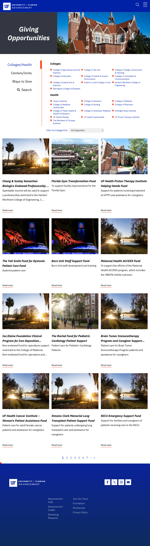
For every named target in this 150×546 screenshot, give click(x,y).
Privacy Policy (80, 512)
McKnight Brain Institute (125, 111)
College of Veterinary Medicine (97, 111)
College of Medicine (123, 101)
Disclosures (79, 507)
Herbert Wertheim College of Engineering (127, 84)
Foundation (79, 503)
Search (24, 89)
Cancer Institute (60, 101)
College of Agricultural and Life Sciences (66, 71)
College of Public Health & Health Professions (64, 112)
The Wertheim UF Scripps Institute (64, 122)
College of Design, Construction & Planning (128, 71)
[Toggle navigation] (145, 4)
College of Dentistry (92, 101)
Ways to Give (22, 81)
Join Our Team (80, 498)
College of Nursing (92, 104)
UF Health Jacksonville (94, 117)
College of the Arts (92, 70)
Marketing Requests (53, 516)
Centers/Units (21, 73)
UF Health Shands (61, 117)
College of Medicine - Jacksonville (62, 106)
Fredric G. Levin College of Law (97, 82)
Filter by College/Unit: (57, 130)
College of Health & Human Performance (96, 77)
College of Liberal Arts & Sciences (63, 84)
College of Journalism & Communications (125, 77)
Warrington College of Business (66, 88)
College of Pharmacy (124, 104)
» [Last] (94, 458)
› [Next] (90, 458)
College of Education (62, 76)
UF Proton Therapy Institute (127, 117)
